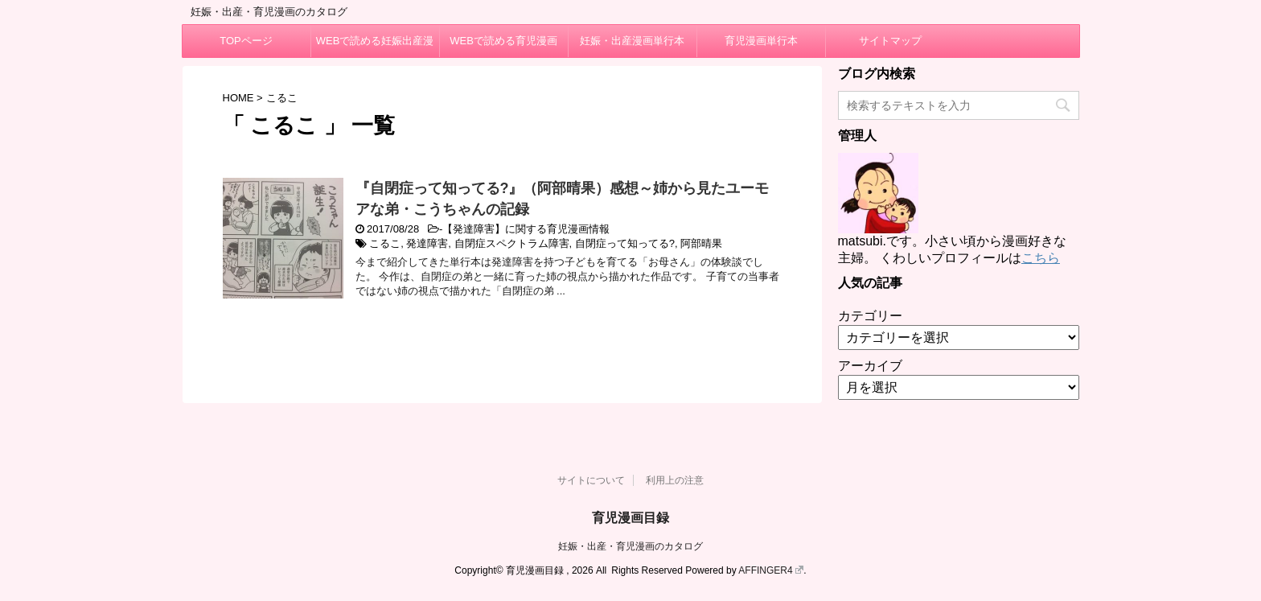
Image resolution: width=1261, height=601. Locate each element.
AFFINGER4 (770, 570)
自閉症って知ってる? (625, 243)
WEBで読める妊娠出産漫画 (375, 46)
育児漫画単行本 (761, 41)
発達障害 (427, 243)
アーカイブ (870, 366)
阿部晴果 (701, 243)
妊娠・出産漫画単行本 (632, 41)
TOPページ (246, 41)
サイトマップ (890, 41)
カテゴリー (870, 316)
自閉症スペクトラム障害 (511, 243)
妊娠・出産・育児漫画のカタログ (630, 546)
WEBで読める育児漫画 (503, 41)
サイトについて (591, 480)
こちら (1040, 258)
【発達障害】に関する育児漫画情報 (526, 229)
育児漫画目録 (630, 518)
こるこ (384, 243)
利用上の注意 (675, 480)
